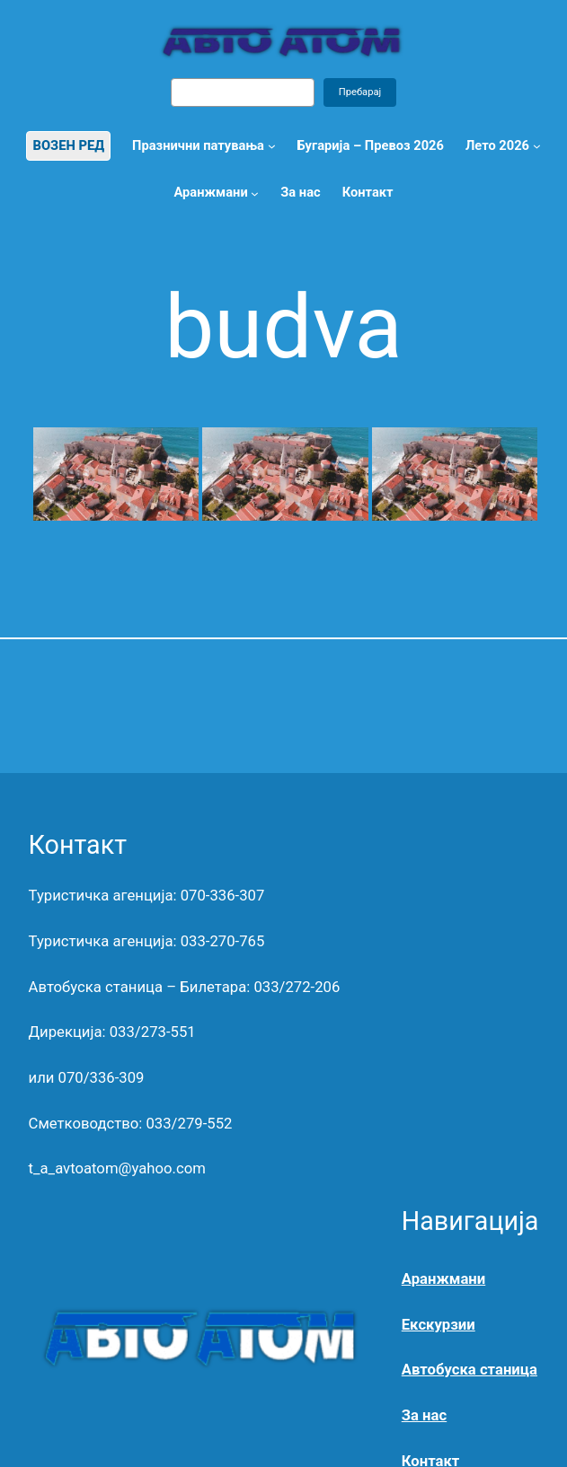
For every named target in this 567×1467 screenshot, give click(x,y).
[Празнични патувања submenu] (272, 146)
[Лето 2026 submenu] (537, 146)
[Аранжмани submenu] (255, 193)
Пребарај (360, 92)
